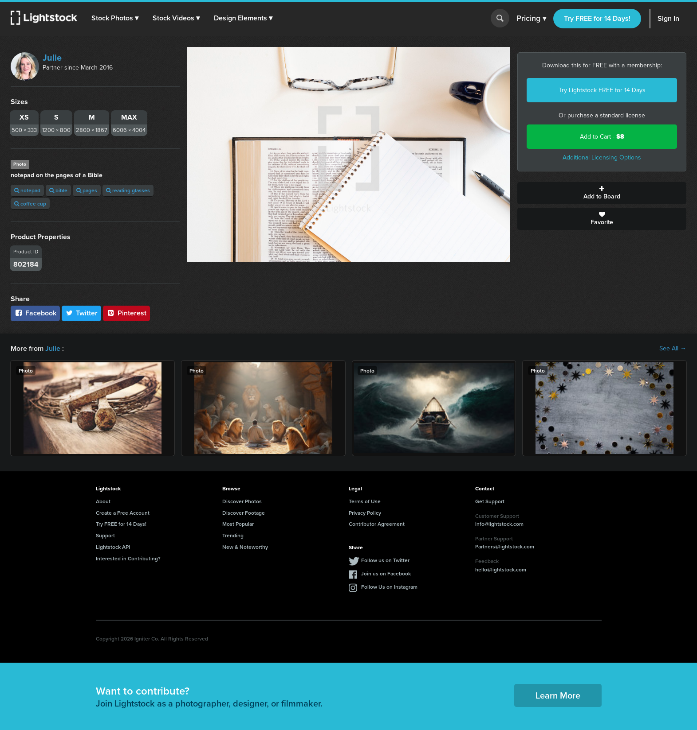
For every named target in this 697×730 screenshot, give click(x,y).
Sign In (668, 18)
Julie (52, 57)
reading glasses (128, 190)
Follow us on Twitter (385, 560)
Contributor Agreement (377, 524)
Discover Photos (242, 501)
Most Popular (238, 524)
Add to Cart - (602, 136)
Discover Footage (243, 512)
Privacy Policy (365, 512)
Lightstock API (113, 547)
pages (86, 190)
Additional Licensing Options (602, 157)
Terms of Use (365, 501)
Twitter (81, 313)
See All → (672, 348)
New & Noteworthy (245, 547)
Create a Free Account (123, 512)
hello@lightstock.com (500, 569)
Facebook (35, 313)
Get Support (489, 501)
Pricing (531, 18)
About (103, 501)
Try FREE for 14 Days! (597, 18)
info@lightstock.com (499, 524)
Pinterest (126, 313)
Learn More (558, 695)
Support (105, 535)
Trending (233, 535)
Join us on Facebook (386, 573)
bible (58, 190)
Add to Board (602, 193)
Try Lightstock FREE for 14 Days (602, 90)
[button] (114, 18)
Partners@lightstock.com (504, 546)
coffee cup (30, 203)
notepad (27, 190)
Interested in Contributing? (128, 558)
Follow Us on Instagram (389, 586)
